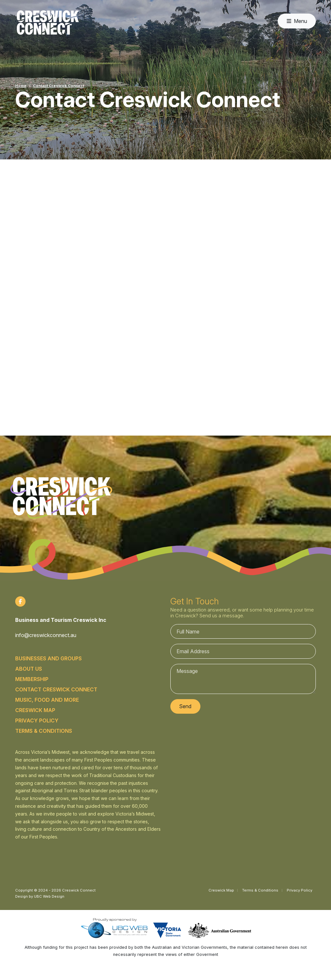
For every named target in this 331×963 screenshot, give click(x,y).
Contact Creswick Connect (58, 85)
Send (185, 706)
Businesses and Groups (48, 658)
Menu (297, 21)
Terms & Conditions (43, 731)
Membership (31, 679)
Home (21, 85)
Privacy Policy (37, 720)
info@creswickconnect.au (45, 635)
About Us (28, 668)
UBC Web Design (49, 896)
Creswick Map (35, 710)
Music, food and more (47, 700)
